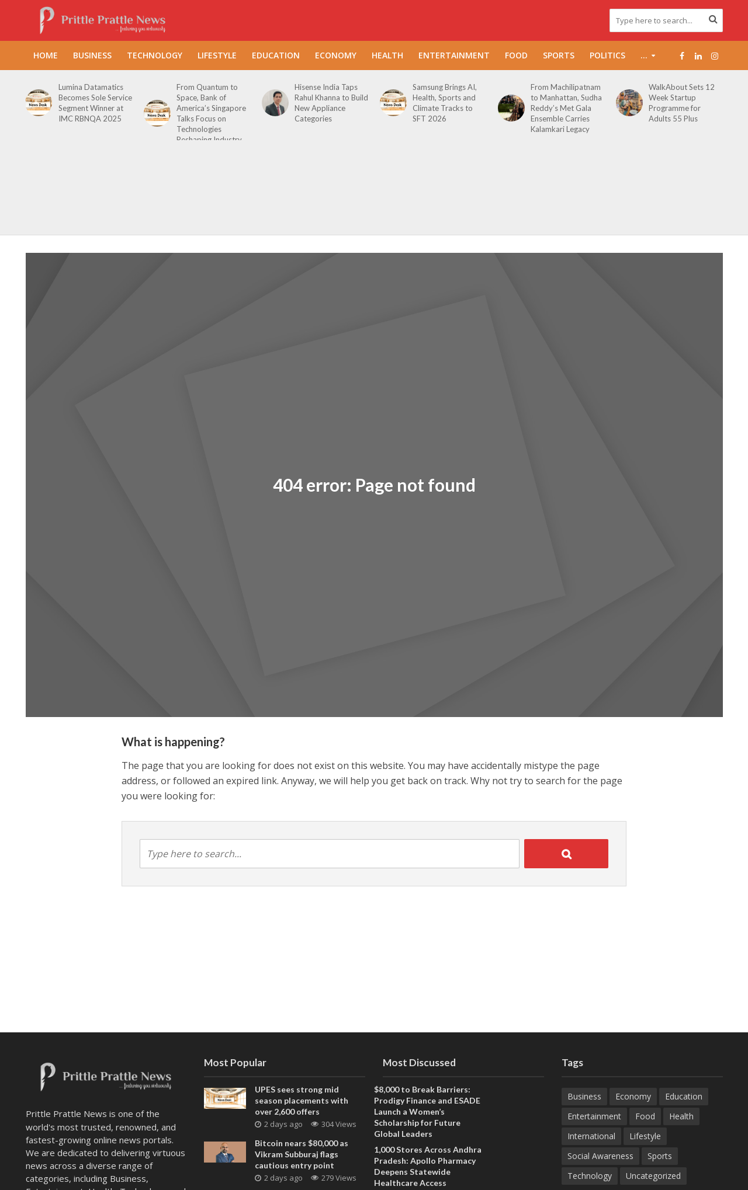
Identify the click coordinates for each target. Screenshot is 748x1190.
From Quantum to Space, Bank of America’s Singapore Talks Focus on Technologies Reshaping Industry (211, 113)
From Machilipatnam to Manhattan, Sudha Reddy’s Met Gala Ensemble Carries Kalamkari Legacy (566, 108)
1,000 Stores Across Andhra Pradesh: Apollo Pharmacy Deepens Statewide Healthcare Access (428, 1166)
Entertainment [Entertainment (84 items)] (594, 1116)
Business (92, 55)
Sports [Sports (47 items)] (659, 1155)
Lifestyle (217, 55)
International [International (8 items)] (591, 1136)
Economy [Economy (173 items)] (633, 1096)
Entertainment (454, 55)
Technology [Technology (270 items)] (589, 1175)
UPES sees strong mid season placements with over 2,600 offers (301, 1100)
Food (516, 55)
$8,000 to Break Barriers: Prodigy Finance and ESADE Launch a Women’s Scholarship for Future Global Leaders (427, 1111)
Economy (335, 55)
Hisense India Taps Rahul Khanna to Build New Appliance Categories (331, 102)
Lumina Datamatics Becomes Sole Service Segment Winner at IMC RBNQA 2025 (95, 102)
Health (387, 55)
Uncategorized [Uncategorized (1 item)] (653, 1175)
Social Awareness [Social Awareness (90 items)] (600, 1155)
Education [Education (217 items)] (683, 1096)
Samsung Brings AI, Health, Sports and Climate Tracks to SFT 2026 (445, 102)
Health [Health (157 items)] (681, 1116)
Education (276, 55)
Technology (154, 55)
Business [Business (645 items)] (584, 1096)
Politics (607, 55)
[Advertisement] (374, 193)
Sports (558, 55)
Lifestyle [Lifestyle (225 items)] (645, 1136)
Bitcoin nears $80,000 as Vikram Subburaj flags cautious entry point (301, 1154)
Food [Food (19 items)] (645, 1116)
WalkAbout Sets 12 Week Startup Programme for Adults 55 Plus (682, 102)
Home (45, 55)
